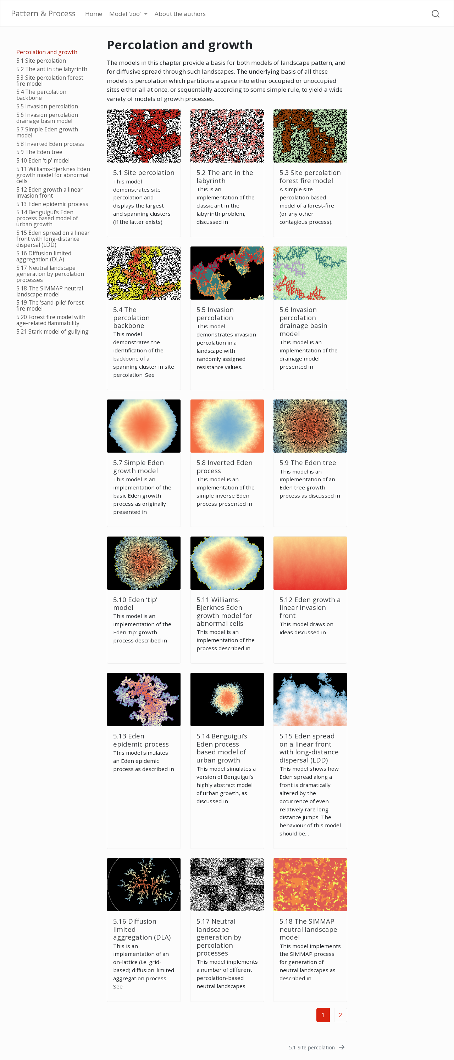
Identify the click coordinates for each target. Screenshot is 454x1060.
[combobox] (436, 13)
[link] (128, 14)
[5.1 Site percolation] (317, 1047)
